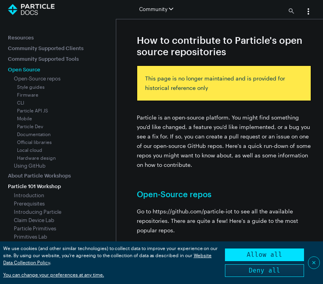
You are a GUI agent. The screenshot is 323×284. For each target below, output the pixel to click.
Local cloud (29, 150)
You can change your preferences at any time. (53, 274)
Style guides (31, 87)
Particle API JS (32, 110)
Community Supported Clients (45, 48)
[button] (308, 12)
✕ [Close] (314, 262)
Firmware (27, 94)
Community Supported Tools (43, 59)
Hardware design (36, 158)
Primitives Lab (30, 237)
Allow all (264, 254)
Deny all (264, 270)
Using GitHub (29, 166)
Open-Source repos (37, 78)
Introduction (29, 195)
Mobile (24, 118)
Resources (21, 37)
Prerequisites (29, 203)
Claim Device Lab (34, 220)
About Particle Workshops (39, 175)
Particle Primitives (35, 228)
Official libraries (34, 142)
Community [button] (156, 9)
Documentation (34, 134)
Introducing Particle (37, 212)
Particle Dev (30, 126)
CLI (20, 102)
